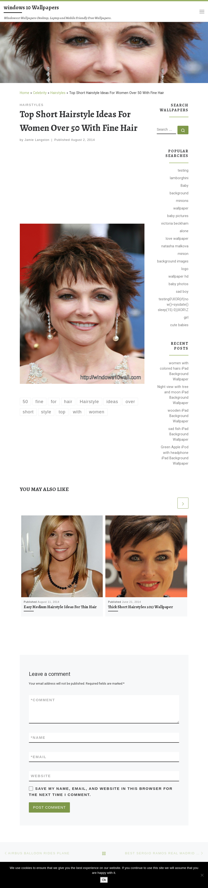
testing (183, 170)
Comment (43, 700)
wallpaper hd (178, 276)
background (179, 193)
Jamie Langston (36, 140)
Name (38, 737)
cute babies (179, 325)
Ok (104, 880)
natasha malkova (174, 246)
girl (186, 317)
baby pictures (177, 216)
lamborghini (179, 178)
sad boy (182, 291)
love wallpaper (177, 238)
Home (24, 93)
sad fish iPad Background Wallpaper (178, 434)
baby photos (178, 284)
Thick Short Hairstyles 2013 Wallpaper (140, 607)
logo (184, 269)
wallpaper (180, 208)
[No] (201, 875)
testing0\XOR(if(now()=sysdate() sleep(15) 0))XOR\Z (173, 304)
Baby (184, 186)
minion (183, 254)
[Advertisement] (82, 184)
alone (184, 231)
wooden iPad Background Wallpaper (178, 415)
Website (41, 776)
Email (39, 757)
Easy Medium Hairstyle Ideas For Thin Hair (60, 607)
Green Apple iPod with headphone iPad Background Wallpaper (174, 455)
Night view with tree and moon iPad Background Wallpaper (172, 395)
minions (182, 201)
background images (172, 261)
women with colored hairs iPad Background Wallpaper (174, 371)
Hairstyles (58, 93)
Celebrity (40, 93)
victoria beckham (174, 223)
